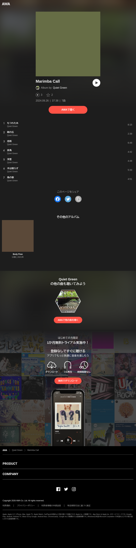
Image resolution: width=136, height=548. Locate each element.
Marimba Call (33, 450)
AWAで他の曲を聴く (68, 320)
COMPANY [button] (10, 474)
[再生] (96, 83)
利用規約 (6, 506)
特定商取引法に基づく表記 (79, 506)
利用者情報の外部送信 (51, 506)
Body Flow (18, 254)
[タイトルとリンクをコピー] (78, 199)
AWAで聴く (68, 109)
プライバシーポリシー (26, 506)
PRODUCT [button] (10, 464)
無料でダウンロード (68, 381)
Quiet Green (60, 87)
